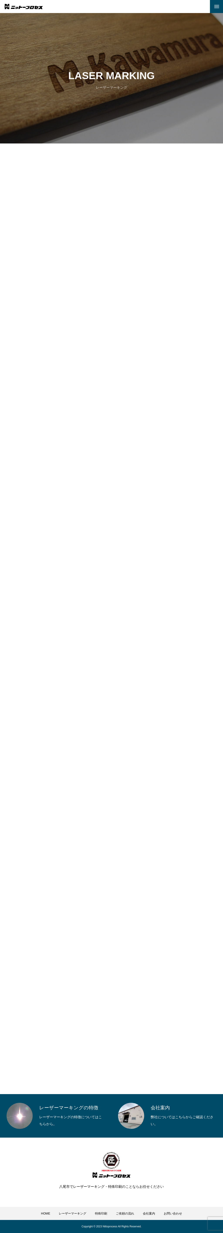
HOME (45, 1213)
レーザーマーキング (72, 1213)
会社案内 (149, 1213)
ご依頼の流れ (125, 1213)
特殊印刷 (101, 1213)
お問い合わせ (173, 1213)
